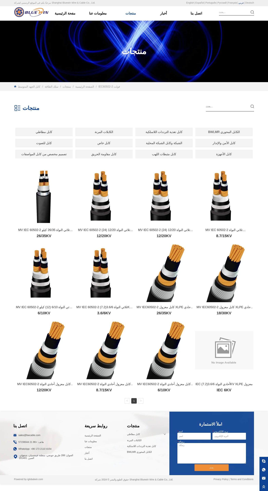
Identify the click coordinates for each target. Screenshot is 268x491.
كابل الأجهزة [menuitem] (224, 154)
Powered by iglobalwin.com (28, 486)
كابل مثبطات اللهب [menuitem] (164, 154)
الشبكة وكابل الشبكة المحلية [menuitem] (164, 143)
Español (199, 2)
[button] (44, 132)
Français (232, 2)
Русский (222, 2)
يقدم (211, 474)
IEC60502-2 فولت (109, 86)
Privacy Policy (220, 486)
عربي (241, 2)
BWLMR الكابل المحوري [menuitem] (224, 132)
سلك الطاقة (51, 86)
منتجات (67, 86)
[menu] (134, 132)
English (190, 2)
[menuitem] (44, 132)
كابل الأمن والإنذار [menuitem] (224, 143)
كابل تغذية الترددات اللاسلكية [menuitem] (164, 132)
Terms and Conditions (241, 486)
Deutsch (249, 2)
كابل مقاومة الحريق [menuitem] (104, 154)
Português (210, 2)
